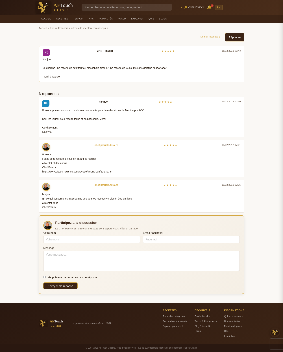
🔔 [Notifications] (210, 7)
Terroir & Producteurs (206, 321)
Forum (122, 18)
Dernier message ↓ (210, 36)
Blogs (163, 18)
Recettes (62, 18)
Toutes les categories (174, 316)
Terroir (78, 18)
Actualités (106, 18)
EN (218, 7)
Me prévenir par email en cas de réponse (70, 277)
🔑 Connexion (194, 7)
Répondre (235, 37)
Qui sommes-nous (233, 316)
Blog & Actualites (203, 326)
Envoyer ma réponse (60, 285)
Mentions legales (233, 326)
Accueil (46, 18)
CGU (226, 331)
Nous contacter (232, 321)
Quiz (151, 18)
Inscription (229, 336)
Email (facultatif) (153, 232)
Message (49, 247)
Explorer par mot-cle (173, 326)
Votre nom (49, 232)
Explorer (137, 18)
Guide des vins (202, 316)
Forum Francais (59, 28)
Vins (91, 18)
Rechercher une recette (175, 321)
